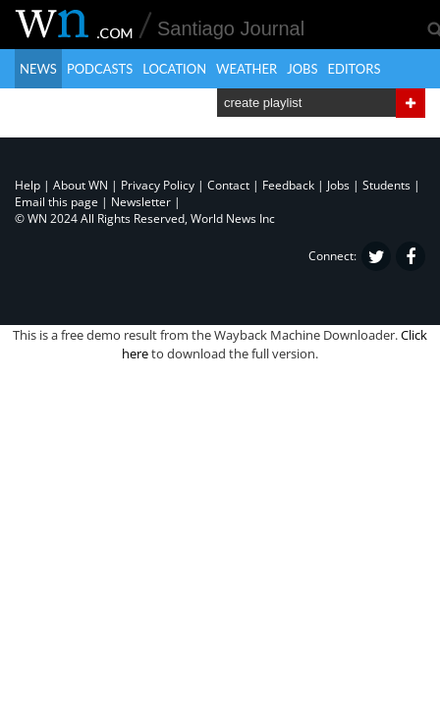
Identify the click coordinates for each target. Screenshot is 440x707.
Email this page (56, 201)
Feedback (288, 185)
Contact (228, 185)
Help (27, 185)
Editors (354, 69)
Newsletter (141, 201)
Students (386, 185)
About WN (80, 185)
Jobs (302, 69)
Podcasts (100, 69)
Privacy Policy (157, 185)
